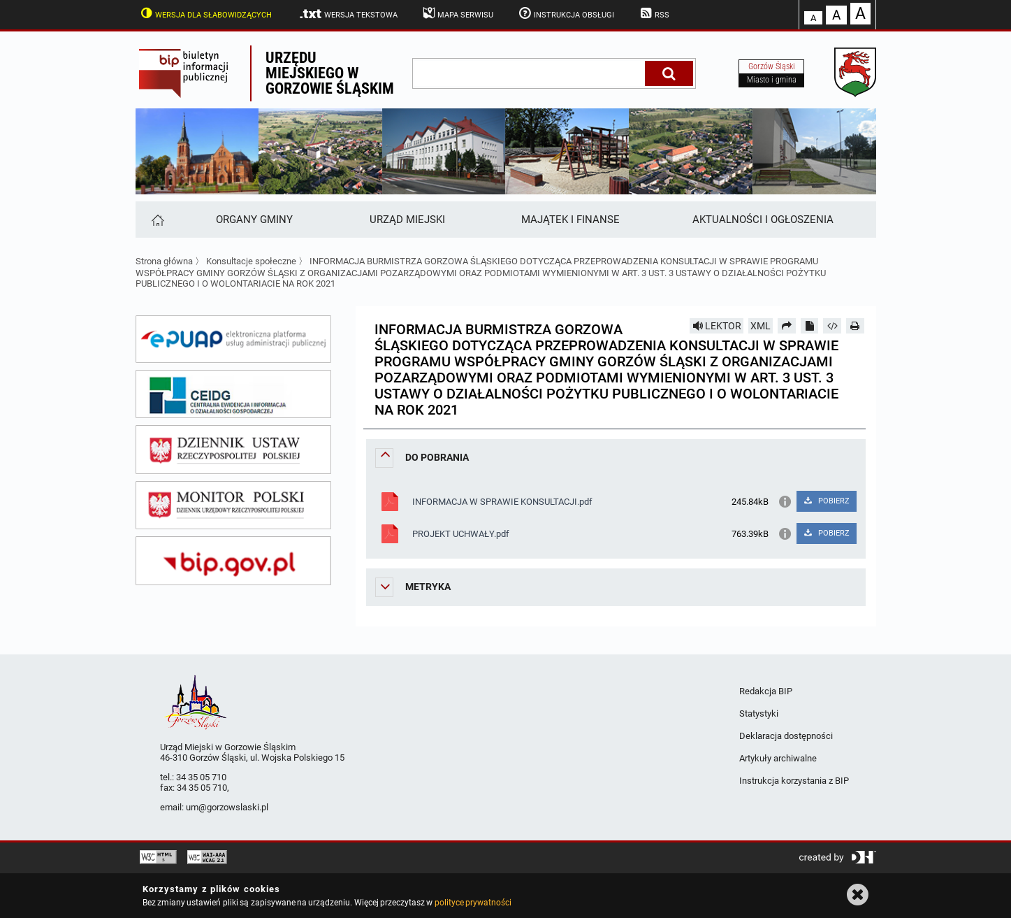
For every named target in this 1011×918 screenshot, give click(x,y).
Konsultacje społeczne (251, 261)
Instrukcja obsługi (565, 13)
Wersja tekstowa (348, 14)
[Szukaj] (669, 73)
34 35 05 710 (201, 777)
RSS (653, 13)
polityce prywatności (473, 903)
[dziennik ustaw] (233, 449)
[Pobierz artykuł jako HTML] (832, 326)
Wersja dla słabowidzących (205, 13)
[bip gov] (233, 560)
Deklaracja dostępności (786, 736)
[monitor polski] (233, 505)
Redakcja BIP (765, 691)
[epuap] (233, 339)
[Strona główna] (157, 219)
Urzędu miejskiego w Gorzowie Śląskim (330, 73)
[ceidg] (233, 394)
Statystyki (758, 713)
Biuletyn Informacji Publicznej (193, 73)
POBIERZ (826, 500)
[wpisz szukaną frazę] (529, 73)
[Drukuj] (855, 326)
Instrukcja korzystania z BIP (794, 780)
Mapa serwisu (457, 13)
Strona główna (164, 261)
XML (760, 325)
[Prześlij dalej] (787, 326)
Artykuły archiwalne (778, 758)
